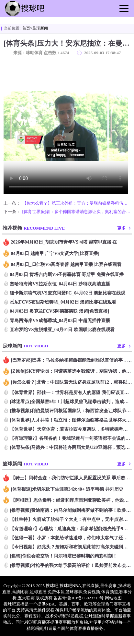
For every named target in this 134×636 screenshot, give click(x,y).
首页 (26, 28)
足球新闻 (40, 28)
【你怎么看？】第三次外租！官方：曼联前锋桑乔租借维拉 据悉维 (76, 203)
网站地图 (113, 597)
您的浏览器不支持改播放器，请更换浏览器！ (66, 126)
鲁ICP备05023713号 (85, 597)
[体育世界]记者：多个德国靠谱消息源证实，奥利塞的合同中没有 (76, 211)
